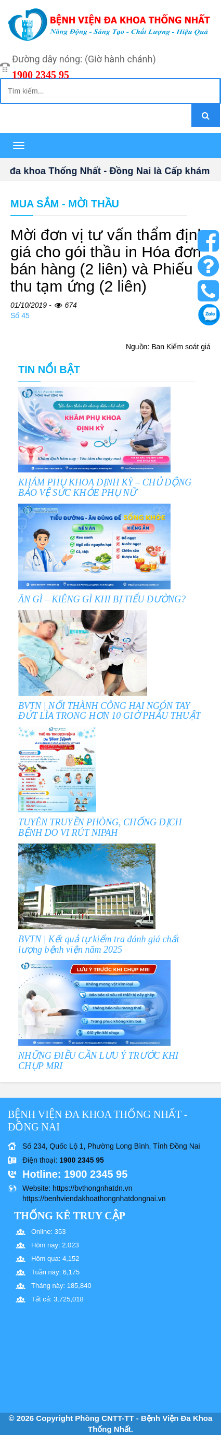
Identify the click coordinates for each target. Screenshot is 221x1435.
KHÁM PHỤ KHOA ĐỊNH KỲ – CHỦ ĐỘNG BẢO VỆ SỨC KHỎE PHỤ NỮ (104, 487)
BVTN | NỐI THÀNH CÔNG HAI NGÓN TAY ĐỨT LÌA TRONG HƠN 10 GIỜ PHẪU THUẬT (109, 711)
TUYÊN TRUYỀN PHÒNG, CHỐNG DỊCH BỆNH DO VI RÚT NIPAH (100, 827)
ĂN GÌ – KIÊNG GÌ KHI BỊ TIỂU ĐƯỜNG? (102, 599)
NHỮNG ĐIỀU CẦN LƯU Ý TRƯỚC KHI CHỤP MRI (98, 1060)
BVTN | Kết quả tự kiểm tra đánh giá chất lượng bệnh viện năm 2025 (98, 944)
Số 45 (20, 315)
